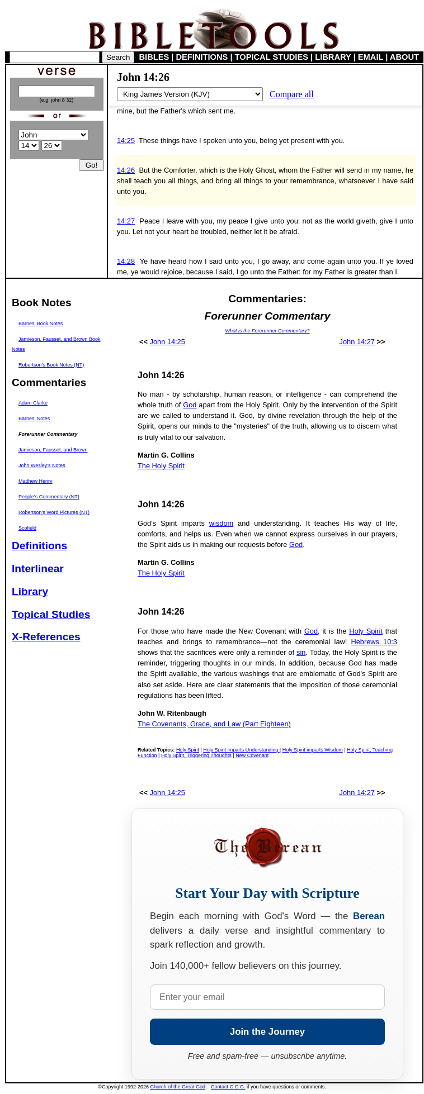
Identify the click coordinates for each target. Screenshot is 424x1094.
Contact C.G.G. (228, 1087)
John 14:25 (167, 341)
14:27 (126, 221)
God (189, 405)
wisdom (221, 523)
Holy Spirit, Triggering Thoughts (196, 755)
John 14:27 (357, 341)
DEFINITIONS (202, 57)
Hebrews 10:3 (374, 642)
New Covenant (251, 755)
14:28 (126, 261)
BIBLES (154, 57)
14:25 (126, 140)
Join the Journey (267, 1031)
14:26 (126, 170)
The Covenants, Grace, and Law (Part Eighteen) (214, 724)
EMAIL (370, 57)
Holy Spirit (366, 631)
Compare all (292, 94)
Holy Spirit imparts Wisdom (312, 750)
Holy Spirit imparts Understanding (241, 750)
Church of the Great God (178, 1087)
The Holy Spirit (161, 466)
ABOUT (404, 57)
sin (300, 652)
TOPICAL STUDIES (271, 57)
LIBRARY (333, 57)
